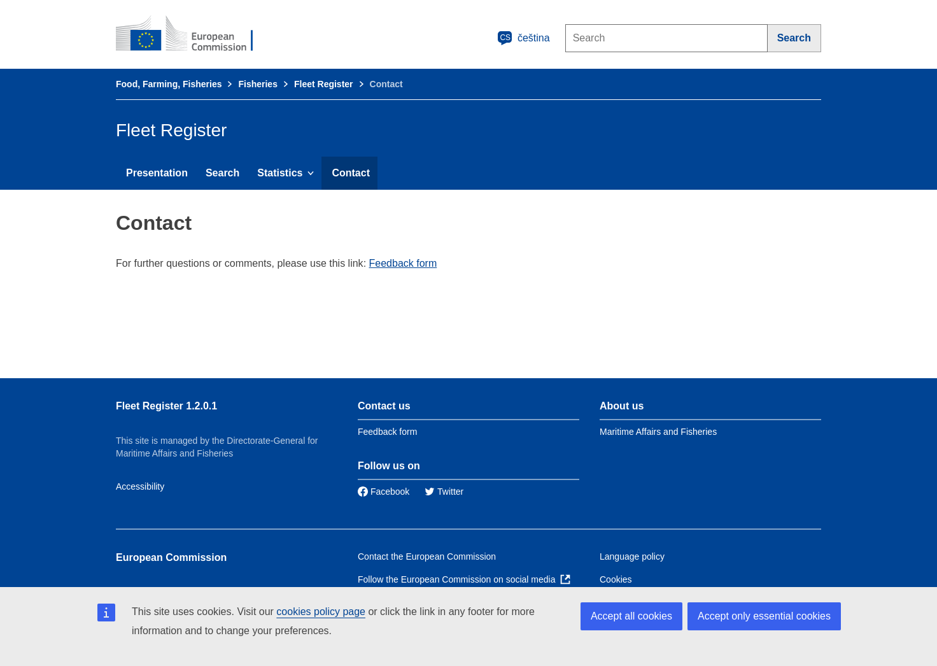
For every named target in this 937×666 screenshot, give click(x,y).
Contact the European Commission (427, 556)
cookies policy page (320, 611)
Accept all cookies (631, 616)
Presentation (157, 172)
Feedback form (403, 263)
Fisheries (257, 84)
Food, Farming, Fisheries (169, 84)
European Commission (171, 557)
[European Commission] (193, 34)
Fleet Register (323, 84)
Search (222, 172)
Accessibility (140, 486)
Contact (351, 172)
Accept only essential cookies (764, 616)
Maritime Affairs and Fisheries (658, 432)
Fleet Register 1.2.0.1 (166, 405)
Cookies (616, 579)
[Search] (794, 38)
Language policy (632, 556)
